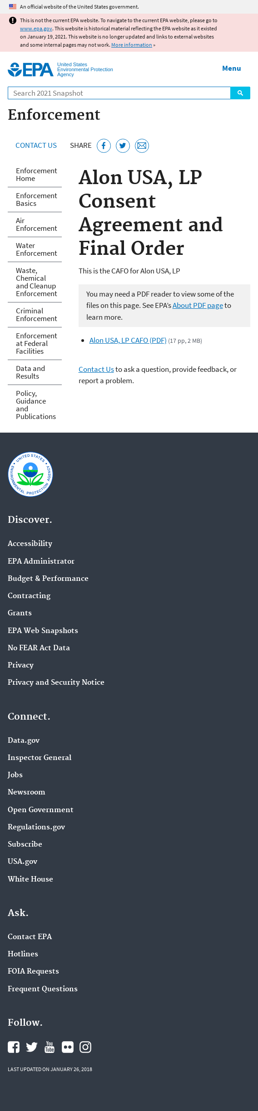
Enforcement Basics (36, 199)
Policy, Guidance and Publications (36, 404)
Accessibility (30, 544)
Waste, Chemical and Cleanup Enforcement (36, 281)
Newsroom (26, 793)
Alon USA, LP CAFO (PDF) (128, 340)
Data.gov (24, 741)
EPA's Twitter (32, 1047)
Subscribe (25, 845)
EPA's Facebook (14, 1047)
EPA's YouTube (49, 1047)
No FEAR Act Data (39, 648)
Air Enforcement (36, 224)
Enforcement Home (36, 174)
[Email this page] (142, 146)
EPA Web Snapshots (43, 631)
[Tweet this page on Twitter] (123, 146)
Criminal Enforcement (36, 314)
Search (240, 93)
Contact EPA (30, 937)
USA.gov (22, 862)
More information (131, 44)
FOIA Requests (33, 972)
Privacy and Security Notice (56, 683)
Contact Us (36, 145)
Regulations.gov (36, 828)
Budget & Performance (48, 579)
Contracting (29, 596)
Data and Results (30, 372)
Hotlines (23, 954)
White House (30, 880)
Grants (20, 613)
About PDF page (198, 305)
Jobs (15, 775)
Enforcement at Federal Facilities (36, 343)
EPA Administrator (41, 562)
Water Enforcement (36, 249)
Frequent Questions (43, 989)
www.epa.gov (36, 28)
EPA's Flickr (68, 1047)
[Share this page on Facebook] (104, 146)
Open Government (41, 810)
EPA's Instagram (85, 1047)
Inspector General (39, 758)
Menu (231, 68)
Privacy (21, 666)
